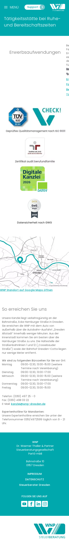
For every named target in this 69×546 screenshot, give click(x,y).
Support (36, 7)
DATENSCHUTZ (34, 479)
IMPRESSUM (34, 474)
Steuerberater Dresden (34, 485)
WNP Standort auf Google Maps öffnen (26, 290)
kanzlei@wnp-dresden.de (28, 404)
